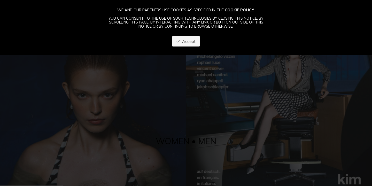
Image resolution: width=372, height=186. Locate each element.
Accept (186, 41)
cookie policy (239, 10)
